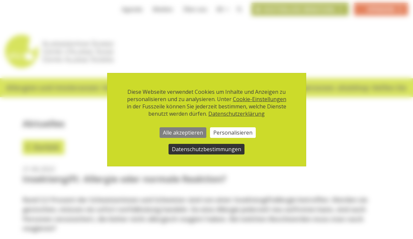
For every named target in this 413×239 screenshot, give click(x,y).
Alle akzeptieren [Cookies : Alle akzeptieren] (183, 132)
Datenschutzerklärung (236, 113)
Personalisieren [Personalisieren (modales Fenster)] (232, 132)
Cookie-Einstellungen (259, 99)
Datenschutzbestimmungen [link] (206, 149)
